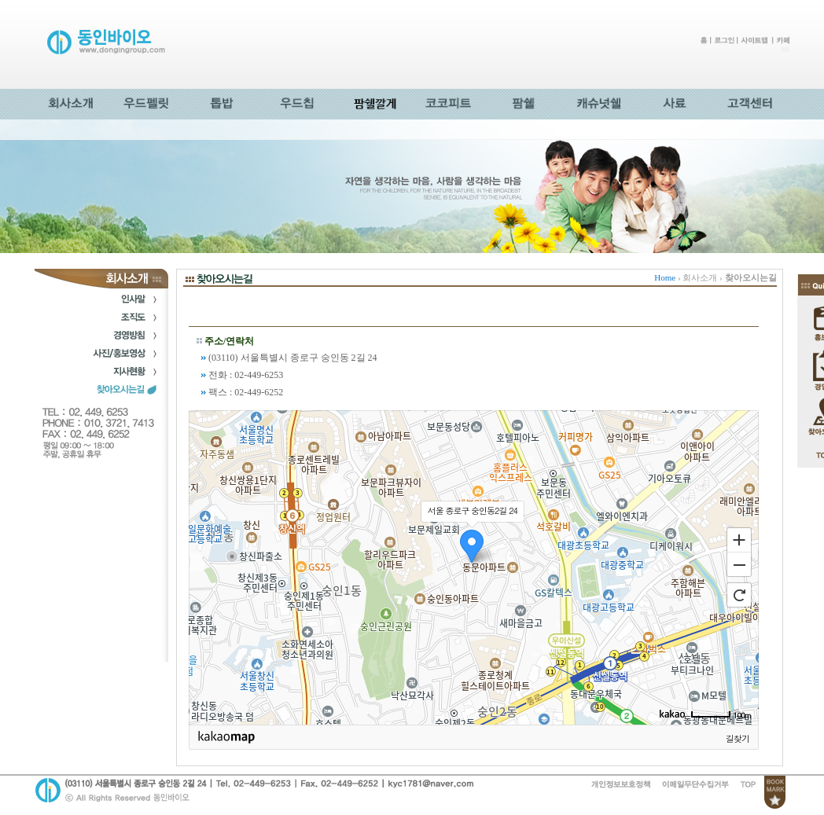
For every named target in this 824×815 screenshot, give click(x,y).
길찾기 (737, 738)
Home (664, 277)
